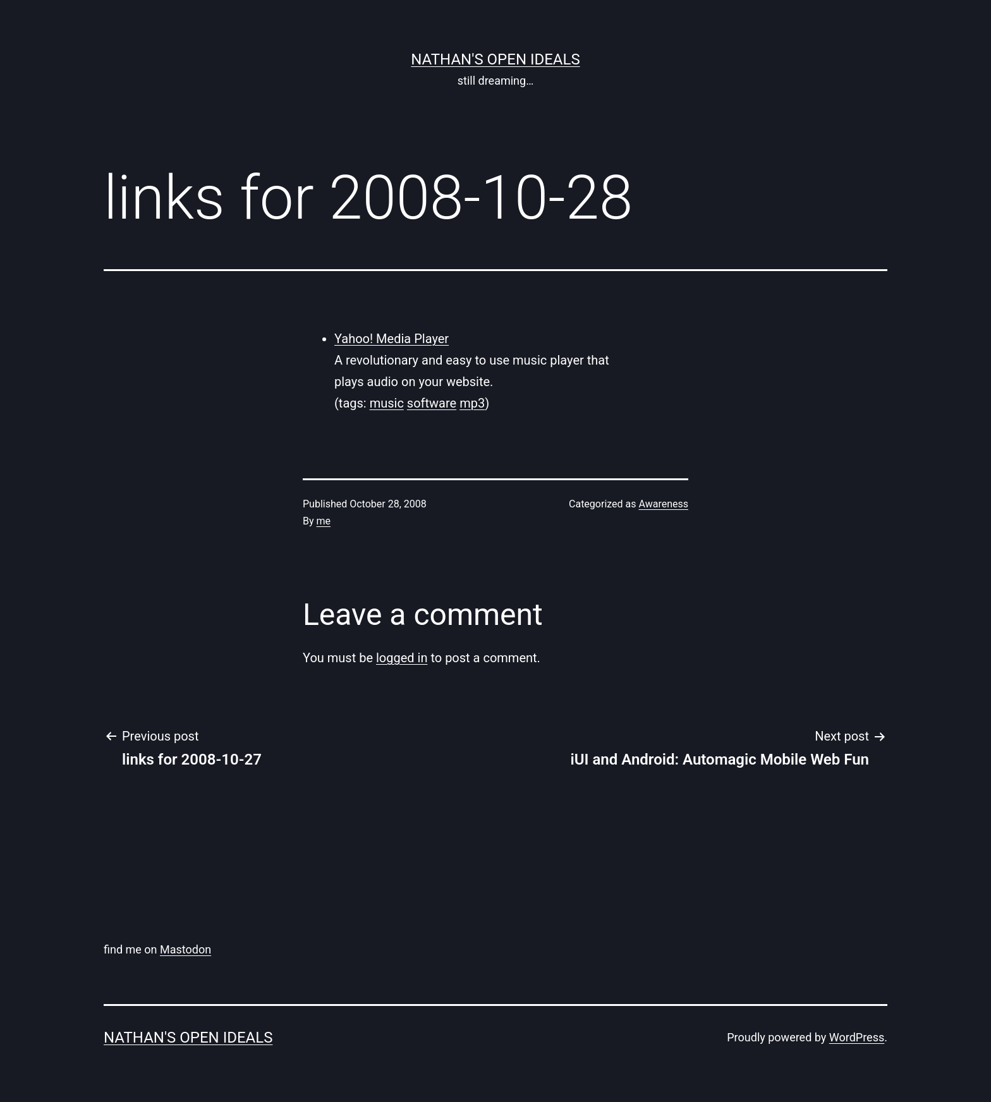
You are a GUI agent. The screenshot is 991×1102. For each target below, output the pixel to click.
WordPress (856, 1037)
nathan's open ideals (495, 59)
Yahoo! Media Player (391, 338)
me (324, 521)
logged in (401, 657)
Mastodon (185, 949)
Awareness (664, 504)
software (431, 403)
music (387, 403)
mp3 (472, 403)
